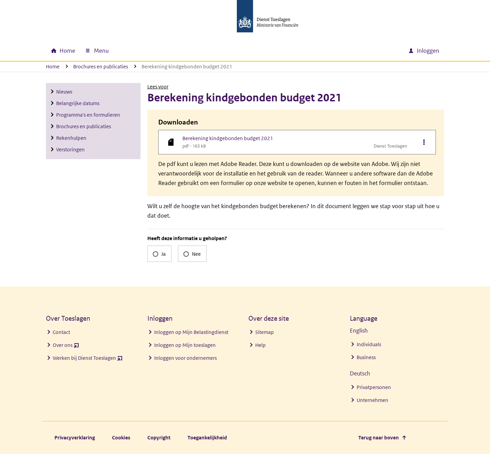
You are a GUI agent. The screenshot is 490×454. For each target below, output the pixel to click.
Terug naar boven (378, 437)
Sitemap (264, 332)
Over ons (66, 347)
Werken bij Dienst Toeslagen (87, 360)
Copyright (158, 437)
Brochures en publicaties (100, 66)
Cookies (121, 437)
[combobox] (344, 51)
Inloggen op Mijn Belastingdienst (191, 332)
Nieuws (64, 91)
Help (260, 345)
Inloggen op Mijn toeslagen (185, 345)
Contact (61, 332)
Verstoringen (70, 149)
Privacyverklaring (74, 437)
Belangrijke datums (77, 103)
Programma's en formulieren (88, 115)
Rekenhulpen (71, 138)
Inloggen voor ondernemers (185, 358)
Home (53, 66)
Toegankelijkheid (207, 437)
